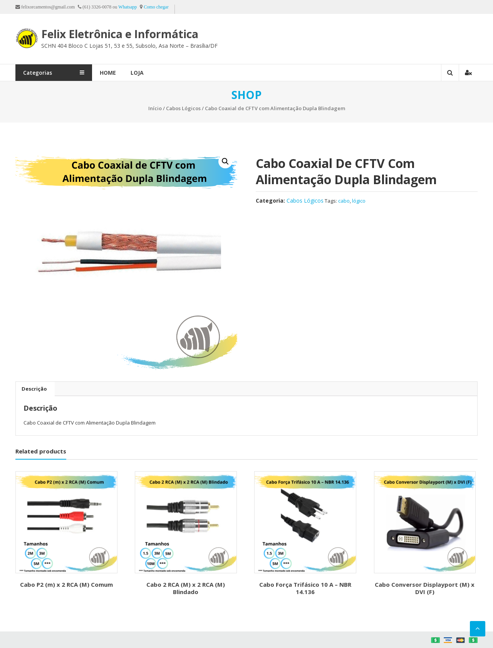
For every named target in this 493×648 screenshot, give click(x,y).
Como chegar (156, 7)
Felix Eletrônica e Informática (121, 34)
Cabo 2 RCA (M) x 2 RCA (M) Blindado (185, 588)
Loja (152, 72)
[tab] (34, 389)
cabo (344, 200)
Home (124, 72)
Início (155, 108)
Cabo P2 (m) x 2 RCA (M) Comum (66, 584)
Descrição (34, 388)
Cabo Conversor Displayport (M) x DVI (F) (425, 588)
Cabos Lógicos (183, 108)
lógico (359, 200)
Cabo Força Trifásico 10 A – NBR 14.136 (305, 588)
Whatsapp (127, 7)
